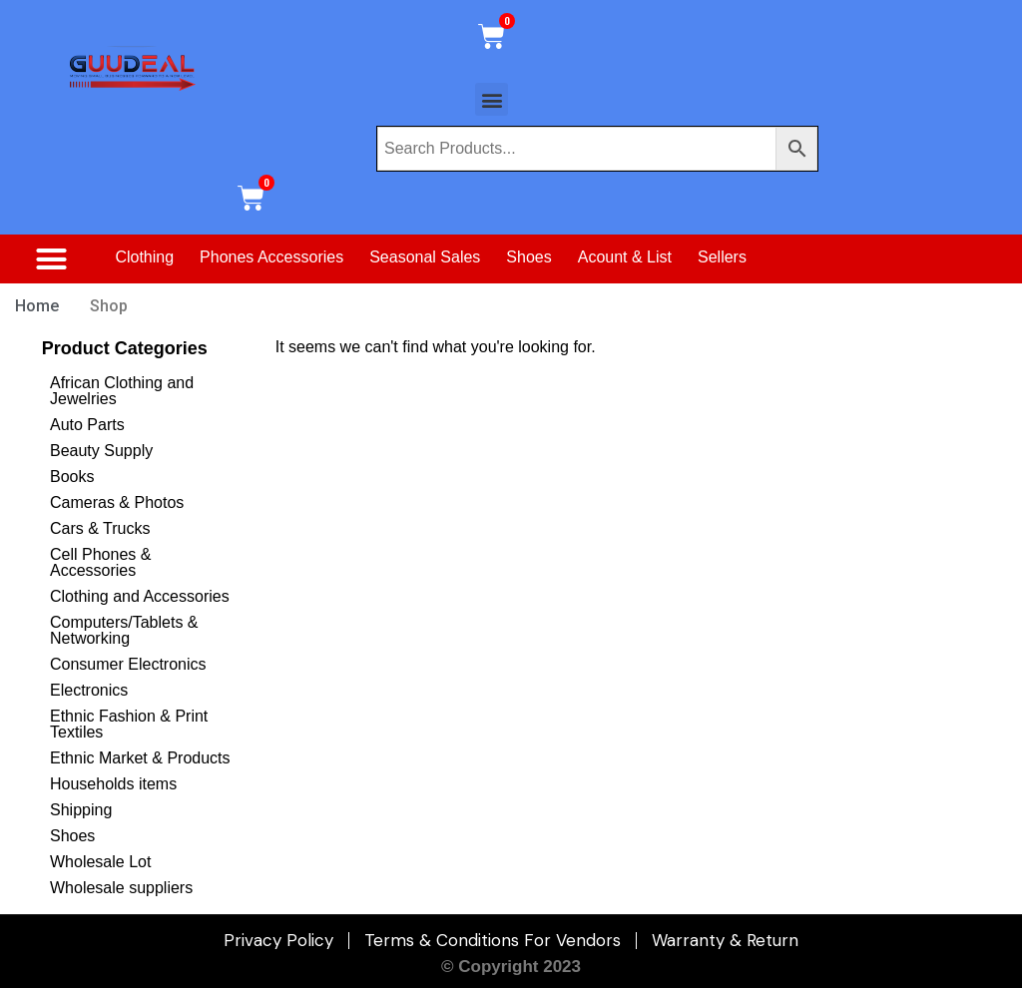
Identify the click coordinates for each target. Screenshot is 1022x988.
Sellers (722, 256)
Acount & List (625, 256)
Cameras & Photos (117, 502)
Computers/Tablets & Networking (124, 630)
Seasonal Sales (424, 256)
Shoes (528, 256)
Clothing (144, 256)
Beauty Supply (101, 450)
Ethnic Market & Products (140, 757)
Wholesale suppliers (121, 887)
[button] (491, 99)
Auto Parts (87, 424)
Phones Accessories (271, 256)
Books (72, 476)
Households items (113, 783)
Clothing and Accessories (140, 596)
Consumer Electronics (128, 664)
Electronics (89, 690)
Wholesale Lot (100, 861)
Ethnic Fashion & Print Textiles (129, 724)
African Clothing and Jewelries (122, 390)
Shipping (81, 809)
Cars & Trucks (100, 528)
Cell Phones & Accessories (100, 562)
